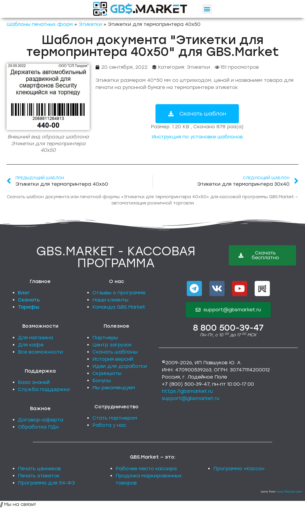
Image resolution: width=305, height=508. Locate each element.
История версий (112, 359)
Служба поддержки (44, 389)
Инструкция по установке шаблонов (197, 137)
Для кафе (30, 345)
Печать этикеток (39, 476)
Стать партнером (114, 418)
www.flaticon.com (289, 491)
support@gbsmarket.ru (190, 398)
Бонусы (101, 380)
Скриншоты (107, 373)
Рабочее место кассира (146, 468)
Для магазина (35, 337)
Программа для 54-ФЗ (46, 483)
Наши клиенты (110, 300)
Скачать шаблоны (115, 352)
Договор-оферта (40, 420)
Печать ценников (39, 468)
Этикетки (90, 24)
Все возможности (40, 352)
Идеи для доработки (119, 366)
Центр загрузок (112, 345)
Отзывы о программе (118, 293)
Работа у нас (109, 425)
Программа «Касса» (239, 468)
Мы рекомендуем (113, 387)
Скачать (29, 300)
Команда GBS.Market (118, 307)
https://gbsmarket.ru (187, 391)
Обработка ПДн (38, 427)
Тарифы (28, 307)
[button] (207, 9)
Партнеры (105, 337)
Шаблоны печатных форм (40, 24)
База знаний (34, 382)
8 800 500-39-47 (228, 328)
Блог (24, 293)
